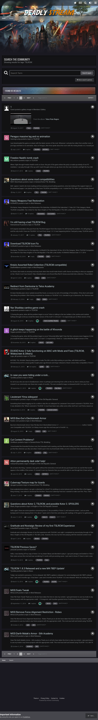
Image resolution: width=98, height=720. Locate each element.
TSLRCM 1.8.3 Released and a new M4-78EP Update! (37, 568)
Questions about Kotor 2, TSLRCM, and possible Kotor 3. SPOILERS (44, 503)
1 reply (31, 256)
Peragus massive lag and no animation (30, 136)
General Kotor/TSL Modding (45, 182)
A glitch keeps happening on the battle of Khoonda (36, 329)
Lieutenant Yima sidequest (24, 396)
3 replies (27, 149)
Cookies (61, 698)
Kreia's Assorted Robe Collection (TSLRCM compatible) (38, 265)
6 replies (28, 474)
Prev (9, 98)
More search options (84, 80)
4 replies (29, 171)
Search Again (86, 73)
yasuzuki (13, 550)
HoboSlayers (15, 289)
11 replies (31, 235)
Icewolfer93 (14, 528)
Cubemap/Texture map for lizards (27, 482)
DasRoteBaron (15, 267)
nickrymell (14, 464)
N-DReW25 (14, 203)
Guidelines (26, 717)
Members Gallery (39, 109)
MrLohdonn (14, 160)
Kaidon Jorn (14, 421)
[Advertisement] (29, 39)
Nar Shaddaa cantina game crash (27, 307)
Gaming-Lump (15, 139)
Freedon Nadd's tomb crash (24, 158)
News (31, 378)
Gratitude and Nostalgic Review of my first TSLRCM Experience (42, 525)
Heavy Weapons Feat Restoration (27, 200)
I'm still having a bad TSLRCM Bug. (28, 222)
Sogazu (13, 332)
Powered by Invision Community (49, 700)
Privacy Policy (45, 698)
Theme (36, 698)
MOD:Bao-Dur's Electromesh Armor (28, 418)
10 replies (29, 214)
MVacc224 (14, 593)
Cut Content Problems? (22, 439)
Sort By (91, 98)
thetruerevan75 (15, 225)
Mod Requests (38, 267)
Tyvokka (13, 378)
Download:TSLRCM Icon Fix (24, 243)
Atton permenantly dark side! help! (27, 461)
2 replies (29, 321)
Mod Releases (36, 203)
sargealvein (14, 310)
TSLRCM (36, 139)
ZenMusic (13, 442)
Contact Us (54, 698)
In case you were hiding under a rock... (29, 375)
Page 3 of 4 (42, 98)
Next (28, 98)
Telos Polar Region (52, 119)
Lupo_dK (13, 356)
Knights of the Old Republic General (45, 399)
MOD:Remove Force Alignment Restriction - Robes (36, 612)
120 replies (31, 367)
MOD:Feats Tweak (19, 590)
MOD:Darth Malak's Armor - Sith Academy (31, 633)
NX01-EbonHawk (16, 182)
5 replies (28, 192)
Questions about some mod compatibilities (32, 179)
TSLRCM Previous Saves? (23, 547)
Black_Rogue (15, 506)
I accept (91, 716)
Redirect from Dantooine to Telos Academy (32, 286)
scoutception (15, 399)
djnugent (13, 485)
